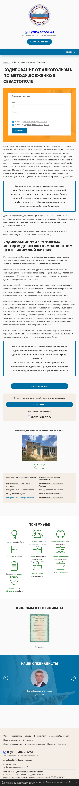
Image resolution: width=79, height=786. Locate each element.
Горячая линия (39, 388)
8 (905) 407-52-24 (41, 32)
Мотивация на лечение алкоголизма (21, 479)
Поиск (69, 52)
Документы (28, 740)
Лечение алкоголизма (35, 744)
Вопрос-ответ (40, 736)
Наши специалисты (11, 740)
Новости (51, 744)
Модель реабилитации (59, 736)
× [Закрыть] (76, 783)
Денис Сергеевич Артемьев (39, 692)
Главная (6, 62)
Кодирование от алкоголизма (51, 499)
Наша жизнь (16, 736)
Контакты (62, 744)
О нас (5, 736)
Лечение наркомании (13, 744)
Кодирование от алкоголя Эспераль (20, 491)
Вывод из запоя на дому (15, 495)
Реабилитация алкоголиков (50, 495)
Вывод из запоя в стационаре (51, 491)
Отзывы (28, 736)
